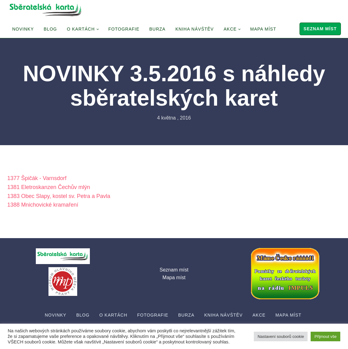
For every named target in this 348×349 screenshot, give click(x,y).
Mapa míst (263, 29)
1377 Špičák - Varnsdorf (37, 178)
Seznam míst (320, 28)
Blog (50, 29)
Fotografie (124, 29)
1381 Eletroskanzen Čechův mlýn (48, 187)
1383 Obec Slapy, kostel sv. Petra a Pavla (59, 196)
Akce (230, 29)
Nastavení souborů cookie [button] (281, 336)
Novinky (23, 29)
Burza (157, 29)
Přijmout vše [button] (325, 336)
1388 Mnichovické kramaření (42, 205)
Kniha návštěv (194, 29)
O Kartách (80, 29)
